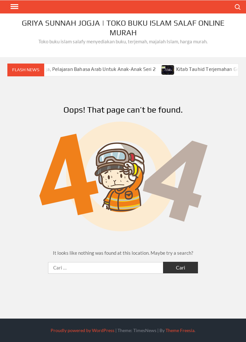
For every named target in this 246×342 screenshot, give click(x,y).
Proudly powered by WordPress (82, 330)
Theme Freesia (180, 330)
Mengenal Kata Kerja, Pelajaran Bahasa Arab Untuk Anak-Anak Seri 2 (86, 69)
